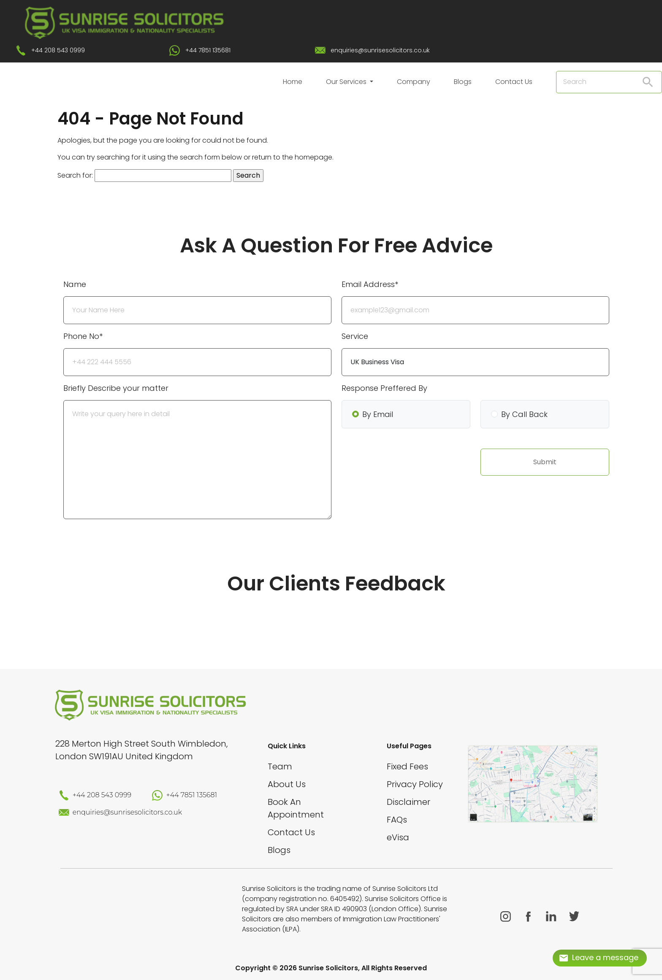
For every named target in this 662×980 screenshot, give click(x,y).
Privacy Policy (415, 784)
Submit (544, 462)
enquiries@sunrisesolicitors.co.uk (380, 50)
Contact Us (513, 82)
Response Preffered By (384, 388)
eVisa (398, 837)
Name (74, 284)
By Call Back (524, 414)
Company (413, 82)
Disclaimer (408, 802)
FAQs (397, 820)
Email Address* (370, 284)
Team (280, 766)
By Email (377, 414)
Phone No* (83, 336)
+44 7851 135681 (208, 50)
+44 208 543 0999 (58, 50)
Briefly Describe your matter (115, 388)
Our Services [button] (347, 82)
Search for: (75, 175)
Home (292, 82)
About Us (287, 784)
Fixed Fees (407, 766)
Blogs (463, 82)
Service (355, 336)
